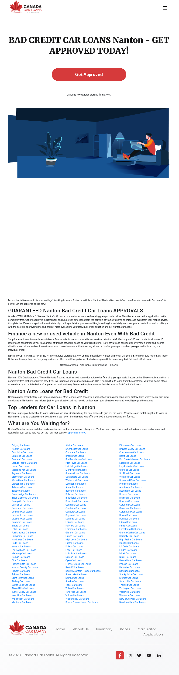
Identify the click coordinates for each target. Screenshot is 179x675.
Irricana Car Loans (21, 546)
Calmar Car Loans (21, 504)
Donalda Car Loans (75, 518)
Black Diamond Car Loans (25, 497)
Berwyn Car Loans (128, 494)
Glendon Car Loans (75, 532)
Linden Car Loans (128, 550)
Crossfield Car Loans (22, 515)
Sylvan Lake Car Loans (23, 585)
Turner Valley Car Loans (24, 592)
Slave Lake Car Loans (76, 574)
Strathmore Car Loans (76, 477)
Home (60, 629)
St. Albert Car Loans (129, 473)
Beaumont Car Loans (130, 491)
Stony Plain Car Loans (23, 477)
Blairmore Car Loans (130, 497)
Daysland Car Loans (75, 515)
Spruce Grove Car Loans (77, 473)
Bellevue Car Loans (75, 494)
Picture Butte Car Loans (24, 564)
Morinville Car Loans (76, 470)
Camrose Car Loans (22, 456)
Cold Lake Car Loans (22, 452)
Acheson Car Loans (22, 487)
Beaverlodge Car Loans (24, 494)
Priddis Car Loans (128, 484)
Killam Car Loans (74, 546)
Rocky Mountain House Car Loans (82, 571)
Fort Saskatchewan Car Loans (134, 459)
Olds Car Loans (20, 560)
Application (153, 634)
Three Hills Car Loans (23, 588)
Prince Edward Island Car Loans (81, 602)
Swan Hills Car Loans (130, 581)
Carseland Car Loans (22, 508)
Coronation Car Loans (130, 511)
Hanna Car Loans (74, 536)
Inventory (104, 629)
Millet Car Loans (127, 553)
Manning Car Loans (22, 553)
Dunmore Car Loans (22, 522)
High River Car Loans (76, 463)
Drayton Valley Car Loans (132, 449)
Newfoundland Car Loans (132, 602)
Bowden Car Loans (129, 501)
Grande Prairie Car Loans (24, 463)
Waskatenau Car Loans (77, 599)
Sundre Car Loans (74, 581)
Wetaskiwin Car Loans (23, 480)
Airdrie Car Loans (74, 445)
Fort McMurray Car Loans (78, 459)
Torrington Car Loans (130, 588)
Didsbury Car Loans (22, 518)
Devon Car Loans (128, 515)
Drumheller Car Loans (76, 449)
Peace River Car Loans (131, 560)
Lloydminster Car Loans (131, 466)
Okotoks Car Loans (129, 470)
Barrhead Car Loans (22, 459)
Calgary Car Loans (21, 445)
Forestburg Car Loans (130, 529)
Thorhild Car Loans (129, 585)
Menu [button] (162, 4)
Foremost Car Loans (75, 529)
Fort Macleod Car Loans (24, 532)
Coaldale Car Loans (22, 511)
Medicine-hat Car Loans (24, 470)
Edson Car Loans (128, 522)
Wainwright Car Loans (23, 599)
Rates (125, 629)
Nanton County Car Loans (25, 567)
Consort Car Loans (75, 511)
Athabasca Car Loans (130, 487)
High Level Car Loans (76, 539)
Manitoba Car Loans (22, 602)
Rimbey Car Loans (21, 571)
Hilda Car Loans (20, 543)
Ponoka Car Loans (128, 564)
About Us (81, 629)
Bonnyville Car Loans (22, 501)
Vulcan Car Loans (74, 595)
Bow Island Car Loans (76, 501)
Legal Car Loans (73, 550)
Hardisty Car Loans (129, 536)
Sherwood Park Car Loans (132, 480)
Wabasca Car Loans (129, 595)
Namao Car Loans (21, 557)
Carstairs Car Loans (75, 508)
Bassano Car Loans (75, 491)
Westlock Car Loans (129, 477)
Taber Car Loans (74, 585)
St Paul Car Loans (74, 578)
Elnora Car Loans (20, 525)
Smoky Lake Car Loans (131, 574)
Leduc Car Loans (20, 466)
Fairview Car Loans (75, 525)
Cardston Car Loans (129, 504)
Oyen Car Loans (73, 560)
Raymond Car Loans (22, 473)
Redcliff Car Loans (75, 567)
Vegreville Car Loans (130, 592)
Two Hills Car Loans (75, 592)
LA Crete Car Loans (129, 546)
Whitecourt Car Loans (76, 480)
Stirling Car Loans (21, 581)
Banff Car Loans (127, 456)
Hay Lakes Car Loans (22, 539)
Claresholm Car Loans (23, 484)
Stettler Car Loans (128, 578)
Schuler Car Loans (21, 574)
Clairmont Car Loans (130, 508)
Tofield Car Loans (74, 588)
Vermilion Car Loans (22, 595)
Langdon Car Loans (75, 484)
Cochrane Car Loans (75, 452)
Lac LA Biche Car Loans (24, 550)
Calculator (147, 629)
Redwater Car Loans (129, 567)
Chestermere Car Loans (131, 452)
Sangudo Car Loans (129, 571)
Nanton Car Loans (21, 449)
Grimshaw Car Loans (22, 536)
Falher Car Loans (128, 525)
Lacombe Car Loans (129, 463)
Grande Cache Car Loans (132, 532)
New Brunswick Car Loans (132, 599)
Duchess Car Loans (129, 518)
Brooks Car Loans (74, 456)
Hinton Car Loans (74, 543)
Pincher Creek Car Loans (78, 564)
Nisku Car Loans (127, 557)
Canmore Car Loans (75, 504)
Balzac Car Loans (21, 491)
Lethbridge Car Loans (76, 466)
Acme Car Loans (74, 487)
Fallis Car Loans (20, 529)
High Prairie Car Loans (130, 539)
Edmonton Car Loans (130, 445)
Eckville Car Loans (74, 522)
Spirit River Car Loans (23, 578)
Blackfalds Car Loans (76, 497)
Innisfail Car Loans (129, 543)
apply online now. (77, 432)
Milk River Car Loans (76, 553)
